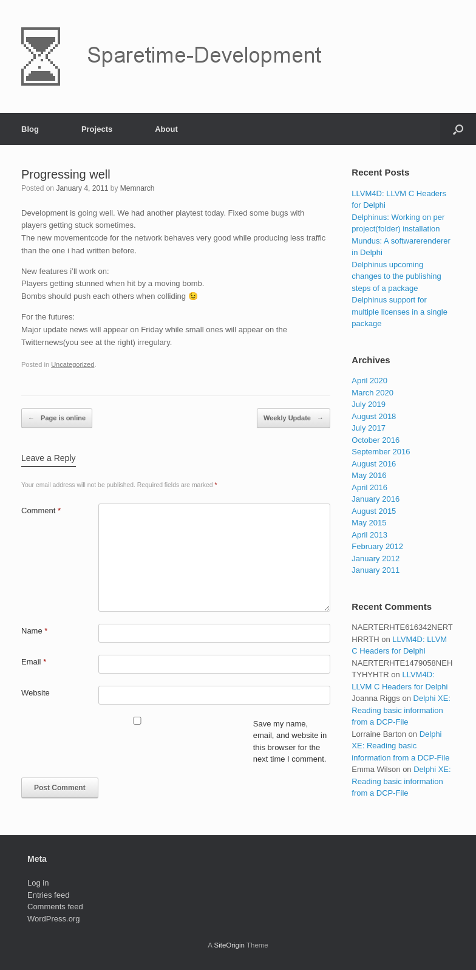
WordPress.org (53, 918)
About (166, 129)
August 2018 (374, 416)
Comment (41, 510)
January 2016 (375, 499)
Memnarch (137, 188)
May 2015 (369, 522)
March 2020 (372, 392)
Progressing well (65, 174)
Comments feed (55, 906)
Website (35, 692)
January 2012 (375, 558)
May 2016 (369, 475)
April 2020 (369, 380)
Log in (38, 882)
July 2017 (369, 427)
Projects (96, 129)
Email (33, 661)
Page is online (57, 418)
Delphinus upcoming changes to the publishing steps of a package (396, 276)
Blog (30, 129)
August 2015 (374, 511)
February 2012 (377, 546)
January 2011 (375, 570)
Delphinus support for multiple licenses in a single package (399, 311)
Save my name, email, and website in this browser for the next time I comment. (290, 741)
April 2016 (369, 487)
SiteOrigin (229, 945)
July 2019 (369, 404)
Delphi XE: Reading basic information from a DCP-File (401, 710)
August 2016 (374, 463)
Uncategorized (72, 364)
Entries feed (48, 895)
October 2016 (375, 440)
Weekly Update (294, 418)
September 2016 (381, 451)
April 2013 (369, 534)
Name (34, 630)
